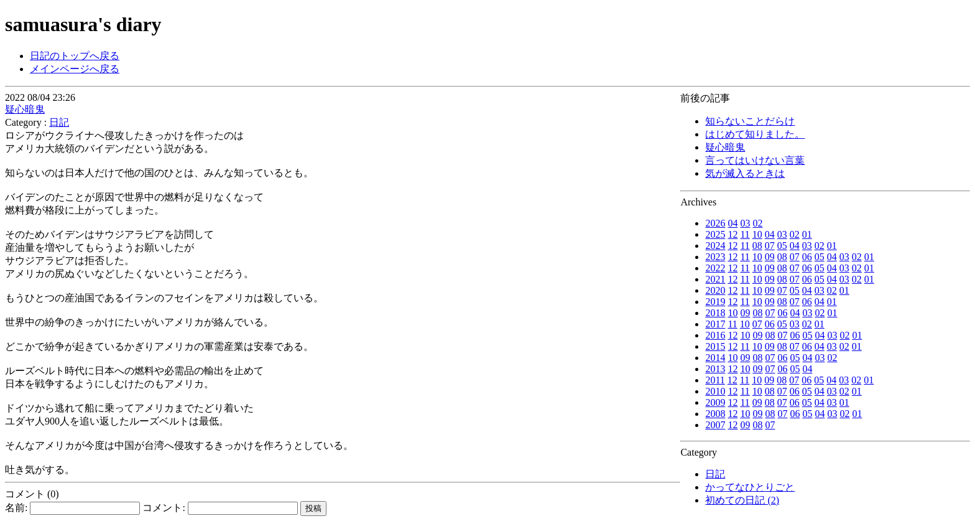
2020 (715, 290)
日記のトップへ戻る (74, 55)
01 (807, 234)
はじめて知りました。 (755, 134)
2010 (715, 391)
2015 (715, 346)
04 (732, 223)
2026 (715, 223)
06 (807, 256)
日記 (715, 474)
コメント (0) (32, 494)
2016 (715, 335)
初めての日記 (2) (742, 500)
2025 (715, 234)
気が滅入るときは (745, 173)
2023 (715, 256)
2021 (715, 279)
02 (757, 223)
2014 (715, 357)
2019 (715, 301)
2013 (715, 369)
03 (745, 223)
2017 (715, 324)
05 (782, 245)
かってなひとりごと (750, 487)
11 (744, 234)
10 (757, 234)
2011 (714, 380)
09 (770, 256)
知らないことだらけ (750, 121)
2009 (715, 402)
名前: (72, 507)
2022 (715, 268)
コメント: (219, 507)
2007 (715, 425)
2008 (715, 413)
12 (732, 234)
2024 (715, 245)
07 (770, 245)
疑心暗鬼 (725, 147)
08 (757, 245)
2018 (715, 312)
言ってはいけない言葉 (755, 160)
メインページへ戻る (74, 68)
